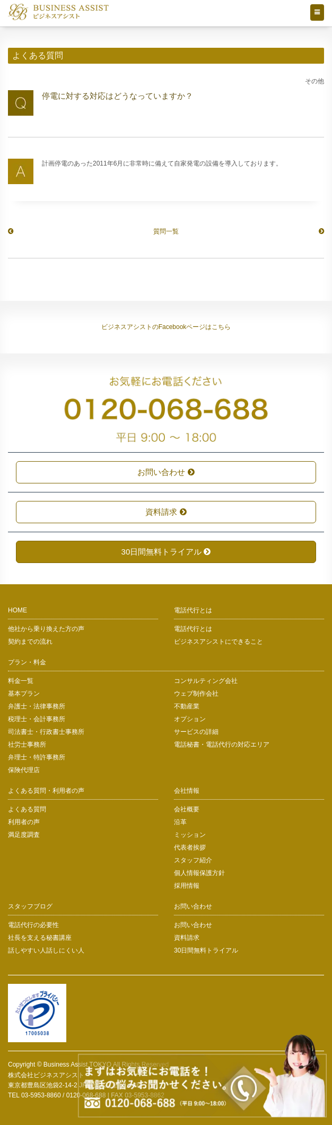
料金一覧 (20, 681)
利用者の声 (24, 822)
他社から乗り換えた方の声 (46, 629)
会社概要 (186, 809)
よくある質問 (27, 809)
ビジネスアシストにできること (218, 641)
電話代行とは (193, 629)
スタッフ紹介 (193, 860)
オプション (190, 719)
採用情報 (186, 885)
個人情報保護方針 (199, 873)
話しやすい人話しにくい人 (46, 950)
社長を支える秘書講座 (40, 937)
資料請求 (165, 511)
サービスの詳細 (196, 731)
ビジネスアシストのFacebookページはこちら (166, 327)
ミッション (190, 834)
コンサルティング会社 (206, 681)
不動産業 (186, 706)
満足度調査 (24, 834)
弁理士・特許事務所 (36, 757)
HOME (17, 610)
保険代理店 (24, 770)
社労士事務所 (27, 744)
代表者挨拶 (190, 847)
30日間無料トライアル (166, 551)
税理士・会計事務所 (36, 719)
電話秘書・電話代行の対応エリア (221, 744)
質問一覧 (166, 231)
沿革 (180, 822)
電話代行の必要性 (33, 925)
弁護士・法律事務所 (36, 706)
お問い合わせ (165, 472)
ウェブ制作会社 (196, 693)
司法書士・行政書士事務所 (46, 731)
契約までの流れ (30, 641)
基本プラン (24, 693)
